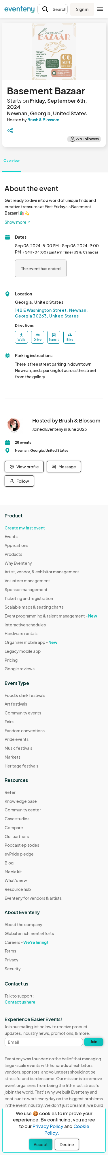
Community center (23, 809)
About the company (23, 924)
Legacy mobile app (23, 651)
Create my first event (25, 527)
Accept (41, 1144)
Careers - (26, 942)
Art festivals (16, 703)
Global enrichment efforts (29, 933)
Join (93, 1041)
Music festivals (18, 748)
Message (64, 466)
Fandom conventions (25, 730)
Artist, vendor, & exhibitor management (42, 571)
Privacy (11, 959)
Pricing (11, 660)
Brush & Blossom (43, 119)
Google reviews (20, 668)
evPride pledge (19, 853)
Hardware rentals (21, 633)
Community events (23, 712)
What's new (16, 880)
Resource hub (18, 889)
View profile (24, 466)
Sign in (82, 9)
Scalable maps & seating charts (34, 606)
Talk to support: (29, 999)
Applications (16, 545)
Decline (67, 1144)
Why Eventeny (18, 563)
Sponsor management (26, 589)
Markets (12, 756)
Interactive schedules (25, 624)
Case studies (17, 818)
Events (11, 536)
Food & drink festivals (25, 695)
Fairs (9, 721)
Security (13, 968)
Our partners (17, 836)
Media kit (13, 871)
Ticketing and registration (29, 598)
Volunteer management (27, 580)
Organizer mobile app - (31, 642)
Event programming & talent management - (51, 615)
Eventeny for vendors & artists (33, 898)
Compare (14, 827)
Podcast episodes (22, 845)
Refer (10, 792)
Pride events (17, 739)
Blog (9, 862)
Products (13, 554)
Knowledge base (21, 801)
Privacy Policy (48, 1126)
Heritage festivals (21, 765)
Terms (10, 950)
